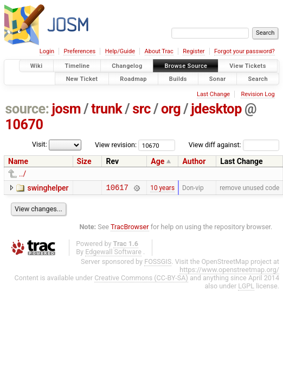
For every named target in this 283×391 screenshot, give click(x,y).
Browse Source (185, 66)
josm (66, 109)
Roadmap (133, 78)
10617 (117, 189)
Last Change (213, 94)
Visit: (39, 144)
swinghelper (47, 188)
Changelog (127, 66)
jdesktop (216, 109)
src (141, 109)
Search (258, 78)
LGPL (246, 287)
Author (193, 161)
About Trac (159, 51)
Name (18, 161)
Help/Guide (120, 51)
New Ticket (82, 78)
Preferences (79, 51)
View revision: (116, 145)
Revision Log (257, 94)
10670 (24, 125)
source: (27, 109)
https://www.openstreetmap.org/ (229, 271)
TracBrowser (130, 228)
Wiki (36, 66)
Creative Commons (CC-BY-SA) (141, 279)
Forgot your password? (244, 51)
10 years (162, 188)
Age (157, 161)
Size (84, 161)
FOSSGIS (157, 263)
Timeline (77, 66)
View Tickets (247, 66)
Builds (178, 78)
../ (22, 173)
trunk (106, 109)
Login (47, 51)
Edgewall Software (113, 253)
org (171, 109)
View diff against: (234, 145)
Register (193, 51)
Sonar (217, 78)
